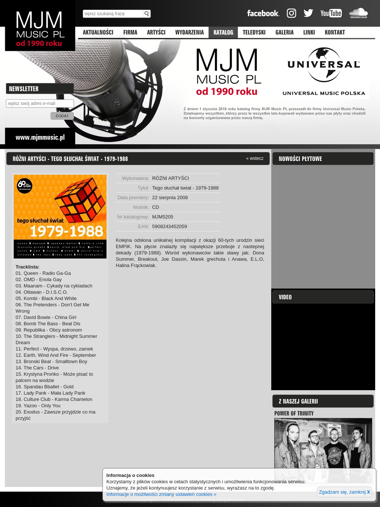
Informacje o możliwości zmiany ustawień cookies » (161, 494)
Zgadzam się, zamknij (344, 492)
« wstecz (254, 158)
